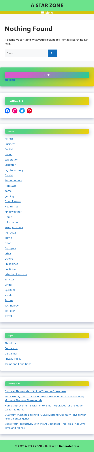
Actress (9, 138)
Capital (9, 149)
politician (10, 269)
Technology (12, 305)
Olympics (10, 248)
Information (12, 222)
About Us (10, 343)
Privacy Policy (13, 358)
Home (8, 217)
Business (10, 144)
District (9, 175)
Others (9, 258)
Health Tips (11, 206)
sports (8, 295)
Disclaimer (11, 353)
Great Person (13, 201)
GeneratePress (69, 446)
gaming (9, 196)
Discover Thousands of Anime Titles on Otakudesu (35, 391)
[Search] (52, 53)
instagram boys (14, 227)
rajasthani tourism (16, 274)
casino (8, 154)
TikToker (10, 310)
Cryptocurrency (14, 170)
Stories (9, 300)
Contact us (11, 348)
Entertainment (13, 180)
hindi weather (13, 211)
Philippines (11, 264)
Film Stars (11, 185)
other (8, 253)
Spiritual (10, 290)
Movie (8, 237)
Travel (8, 316)
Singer (8, 284)
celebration (11, 159)
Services (10, 279)
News (8, 243)
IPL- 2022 (10, 232)
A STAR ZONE (47, 5)
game (8, 191)
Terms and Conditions (18, 364)
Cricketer (10, 165)
